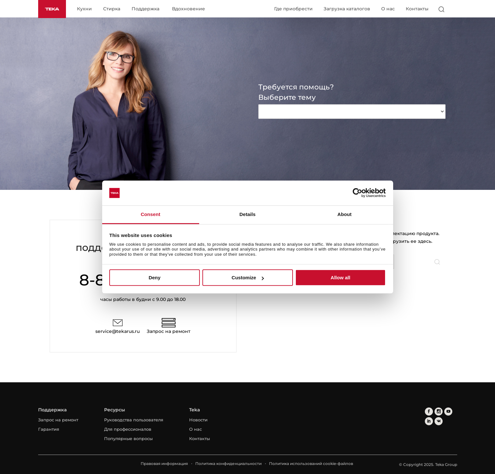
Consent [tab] (150, 214)
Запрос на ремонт (168, 331)
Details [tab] (248, 214)
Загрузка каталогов (347, 9)
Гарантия (48, 429)
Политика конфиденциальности (228, 463)
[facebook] (429, 411)
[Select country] (454, 9)
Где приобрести (293, 9)
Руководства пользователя (133, 419)
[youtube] (448, 411)
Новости (198, 419)
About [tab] (345, 214)
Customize (247, 277)
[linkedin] (429, 421)
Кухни (84, 9)
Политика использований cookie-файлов (311, 463)
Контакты (417, 9)
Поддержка (145, 9)
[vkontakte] (439, 421)
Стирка (111, 9)
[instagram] (439, 411)
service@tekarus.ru (117, 331)
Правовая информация (164, 463)
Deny (155, 277)
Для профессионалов (127, 429)
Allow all (340, 277)
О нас (388, 9)
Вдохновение (188, 9)
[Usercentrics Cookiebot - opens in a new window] (357, 193)
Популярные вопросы (128, 438)
